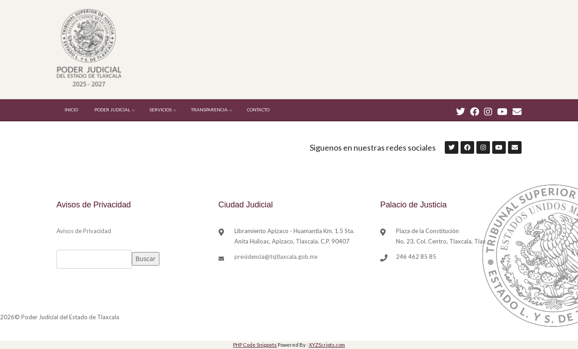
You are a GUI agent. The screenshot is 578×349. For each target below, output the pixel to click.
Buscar (145, 258)
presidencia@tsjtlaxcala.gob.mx (276, 256)
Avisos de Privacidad (83, 230)
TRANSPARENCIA (209, 109)
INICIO (71, 109)
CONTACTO (258, 109)
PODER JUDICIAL (112, 109)
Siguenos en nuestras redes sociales (373, 147)
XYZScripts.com (327, 345)
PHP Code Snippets (255, 345)
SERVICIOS (160, 109)
